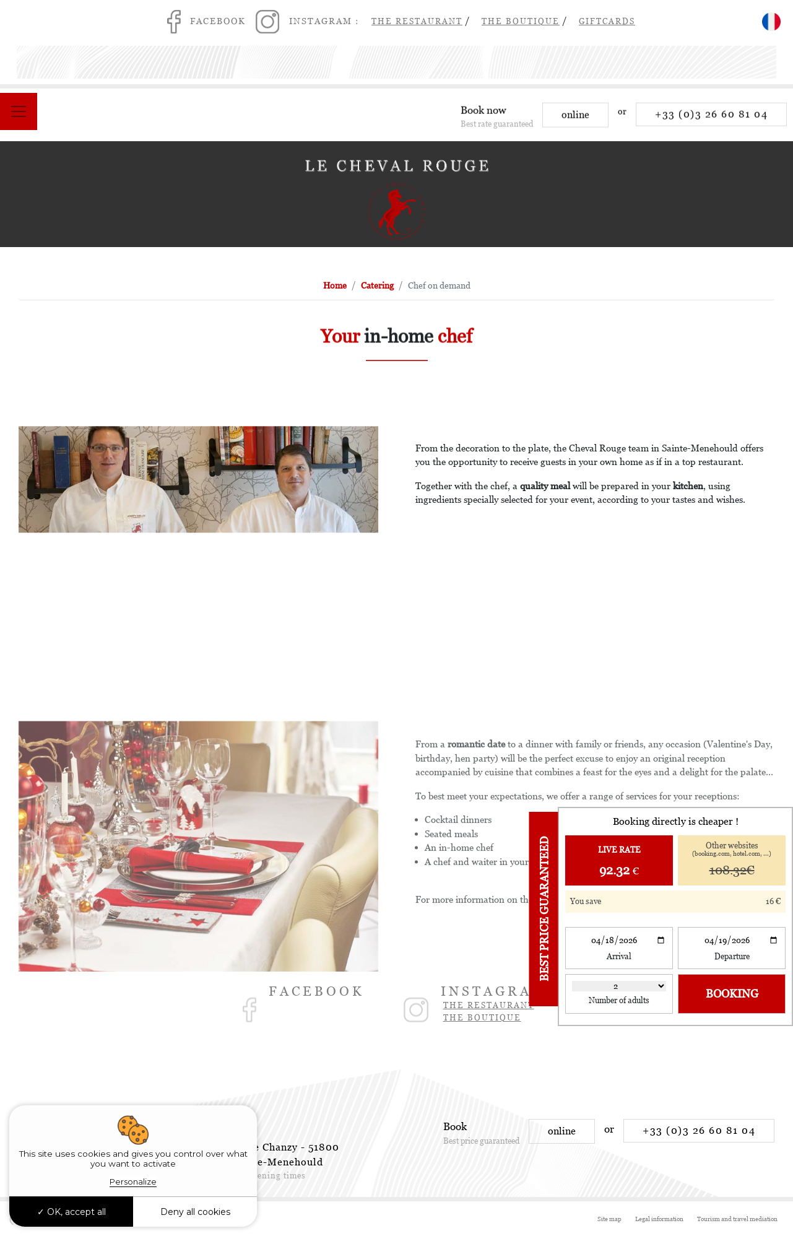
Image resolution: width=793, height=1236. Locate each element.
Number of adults (619, 1000)
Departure (732, 956)
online (575, 121)
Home (335, 285)
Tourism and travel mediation (737, 1219)
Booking (732, 993)
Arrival (619, 956)
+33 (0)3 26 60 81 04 (711, 120)
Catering (377, 285)
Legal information (659, 1219)
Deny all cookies (195, 1211)
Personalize (133, 1181)
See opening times (269, 1175)
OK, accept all (71, 1211)
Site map (609, 1219)
